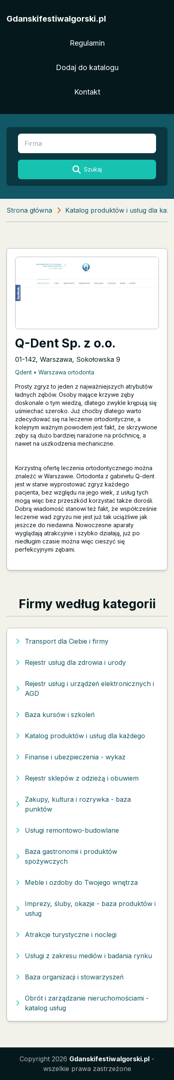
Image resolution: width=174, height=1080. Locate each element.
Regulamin (87, 43)
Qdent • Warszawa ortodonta (54, 372)
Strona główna (29, 210)
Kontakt (87, 92)
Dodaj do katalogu (87, 67)
